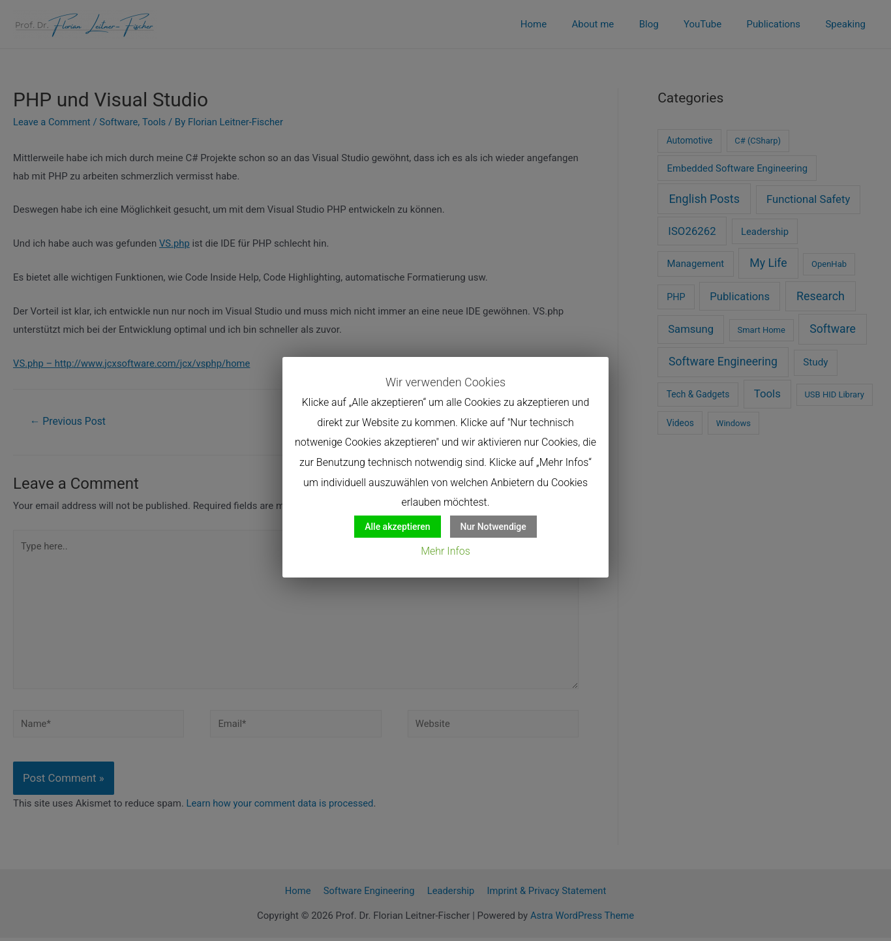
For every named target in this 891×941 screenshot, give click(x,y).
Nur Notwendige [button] (493, 526)
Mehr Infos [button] (445, 551)
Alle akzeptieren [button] (397, 526)
